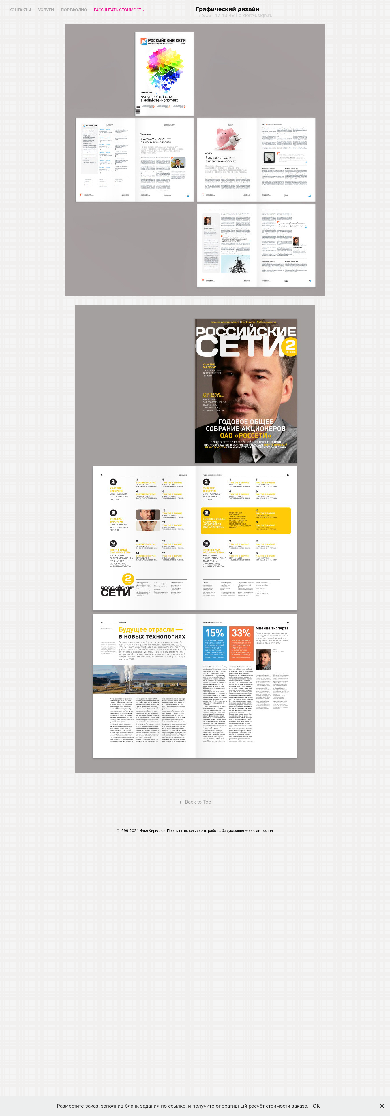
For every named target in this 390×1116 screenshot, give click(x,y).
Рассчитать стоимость (119, 10)
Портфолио (74, 10)
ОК (316, 1105)
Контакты (20, 10)
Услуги (46, 10)
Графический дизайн (227, 9)
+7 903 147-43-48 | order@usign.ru (234, 15)
